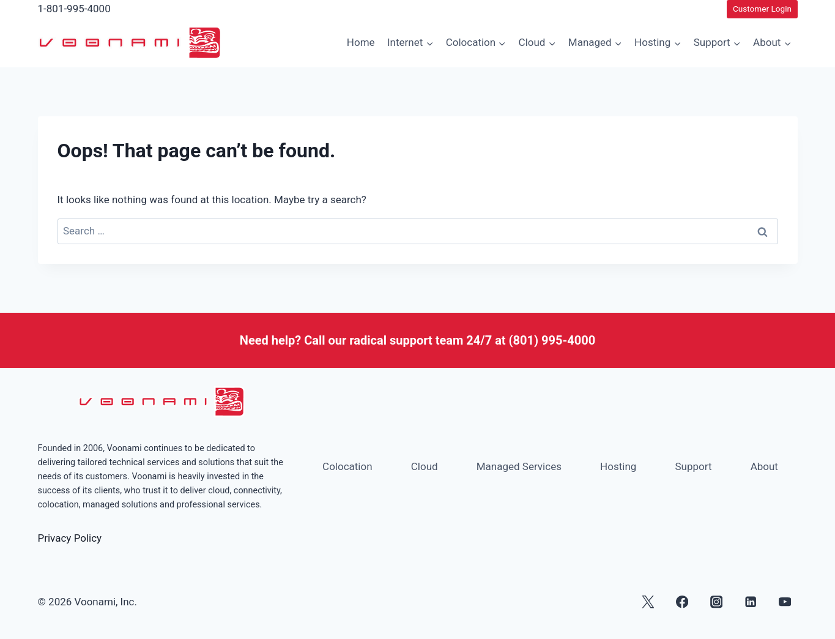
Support (693, 466)
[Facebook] (681, 602)
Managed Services (519, 466)
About (764, 466)
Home (361, 42)
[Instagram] (716, 602)
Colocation (347, 466)
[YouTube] (785, 602)
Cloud (424, 466)
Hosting (618, 466)
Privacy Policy (70, 538)
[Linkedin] (750, 602)
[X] (647, 602)
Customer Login (762, 8)
